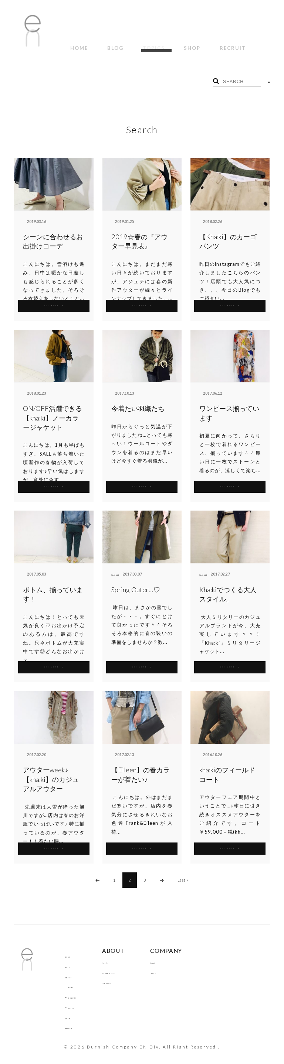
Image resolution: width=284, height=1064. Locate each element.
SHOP (161, 43)
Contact (180, 963)
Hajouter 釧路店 (125, 565)
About (178, 953)
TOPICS (132, 43)
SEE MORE (54, 296)
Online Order (130, 963)
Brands (123, 953)
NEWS (75, 978)
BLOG (102, 43)
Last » (183, 871)
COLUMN (79, 988)
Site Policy (127, 974)
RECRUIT (193, 43)
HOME (75, 43)
